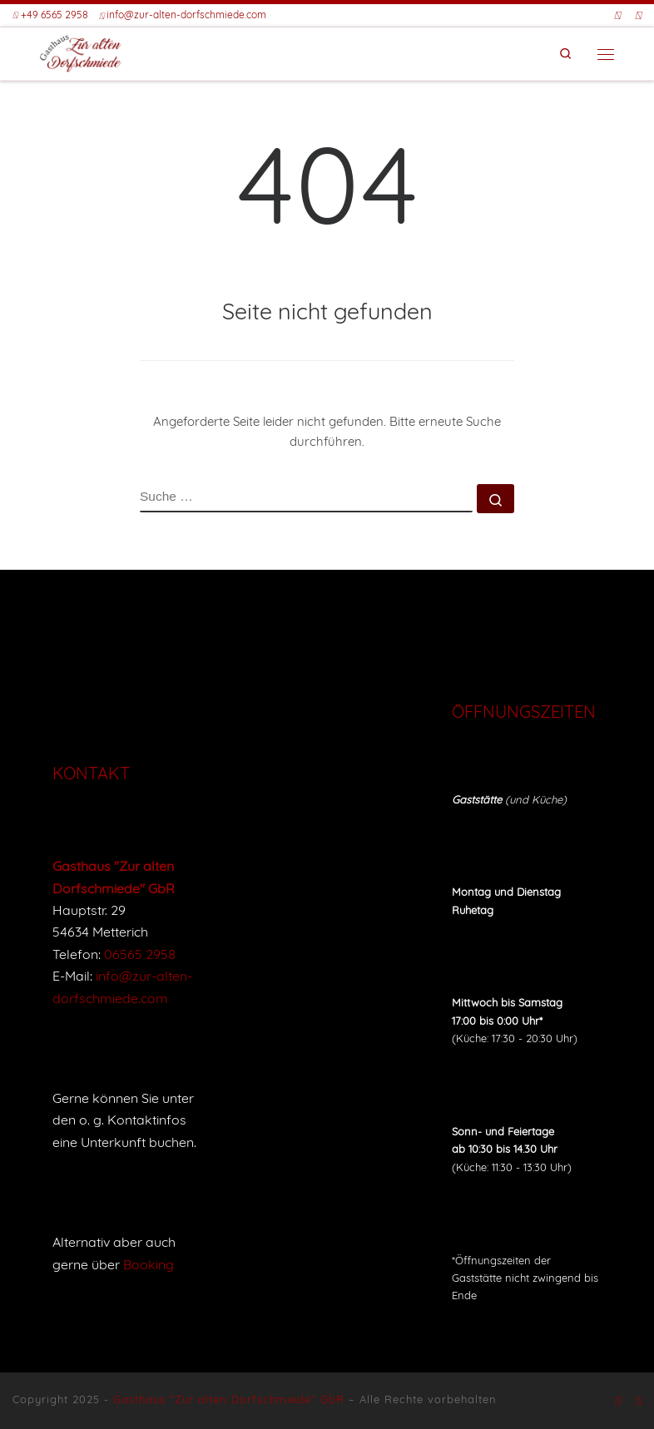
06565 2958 (140, 954)
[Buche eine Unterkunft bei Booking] (638, 15)
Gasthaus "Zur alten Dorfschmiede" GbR (228, 1399)
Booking (148, 1264)
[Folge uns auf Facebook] (617, 15)
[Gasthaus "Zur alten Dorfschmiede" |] (81, 52)
